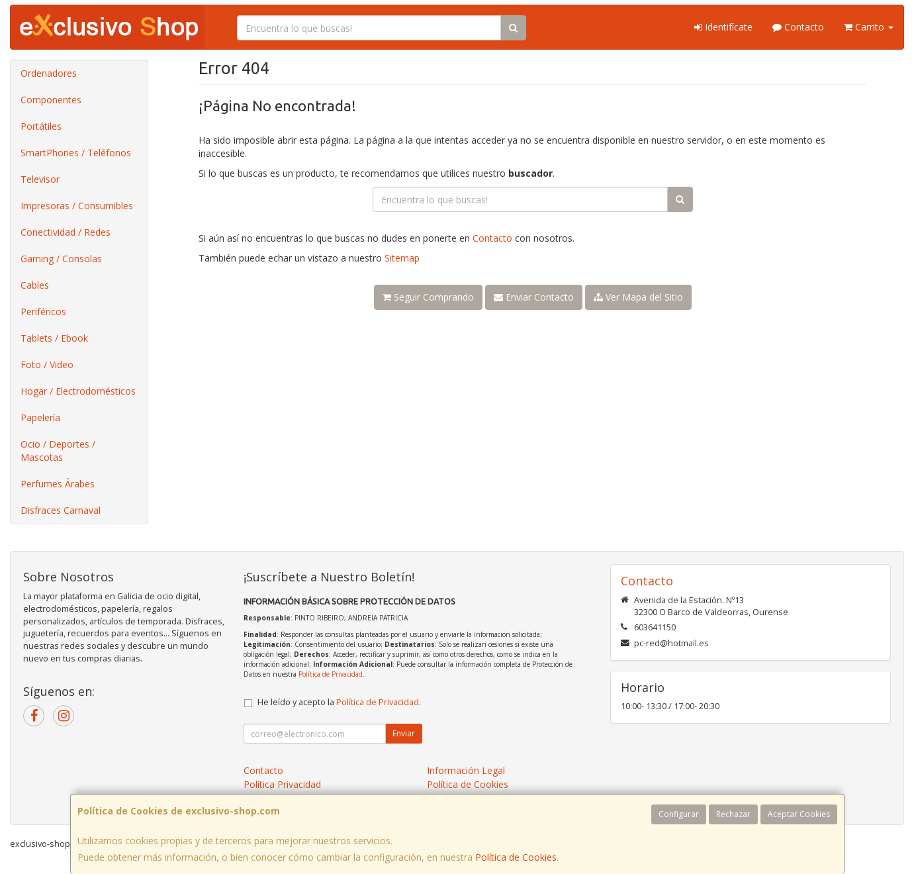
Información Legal (466, 770)
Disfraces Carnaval (61, 510)
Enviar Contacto (534, 297)
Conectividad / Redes (66, 232)
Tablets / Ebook (54, 338)
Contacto (798, 27)
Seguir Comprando (428, 297)
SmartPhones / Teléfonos (76, 152)
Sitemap (402, 258)
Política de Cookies (516, 857)
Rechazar (733, 814)
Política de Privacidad (330, 674)
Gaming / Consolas (61, 258)
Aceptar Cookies (799, 814)
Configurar (679, 814)
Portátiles (41, 126)
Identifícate (723, 27)
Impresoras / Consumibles (77, 205)
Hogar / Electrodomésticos (78, 391)
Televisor (40, 179)
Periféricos (43, 311)
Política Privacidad (282, 784)
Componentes (51, 99)
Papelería (40, 417)
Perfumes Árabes (58, 483)
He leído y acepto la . (339, 702)
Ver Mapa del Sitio (638, 297)
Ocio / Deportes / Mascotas (58, 450)
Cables (35, 285)
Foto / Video (47, 364)
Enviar (403, 733)
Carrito (868, 27)
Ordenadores (49, 73)
